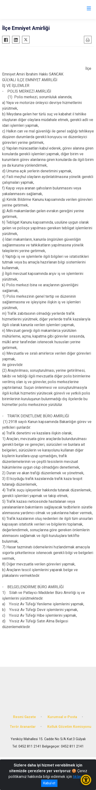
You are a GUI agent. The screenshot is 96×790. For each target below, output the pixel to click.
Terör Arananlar (23, 727)
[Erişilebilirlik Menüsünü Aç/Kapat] (86, 780)
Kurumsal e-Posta (62, 717)
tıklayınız (80, 776)
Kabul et (49, 783)
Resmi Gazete (24, 717)
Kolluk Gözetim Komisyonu (69, 727)
